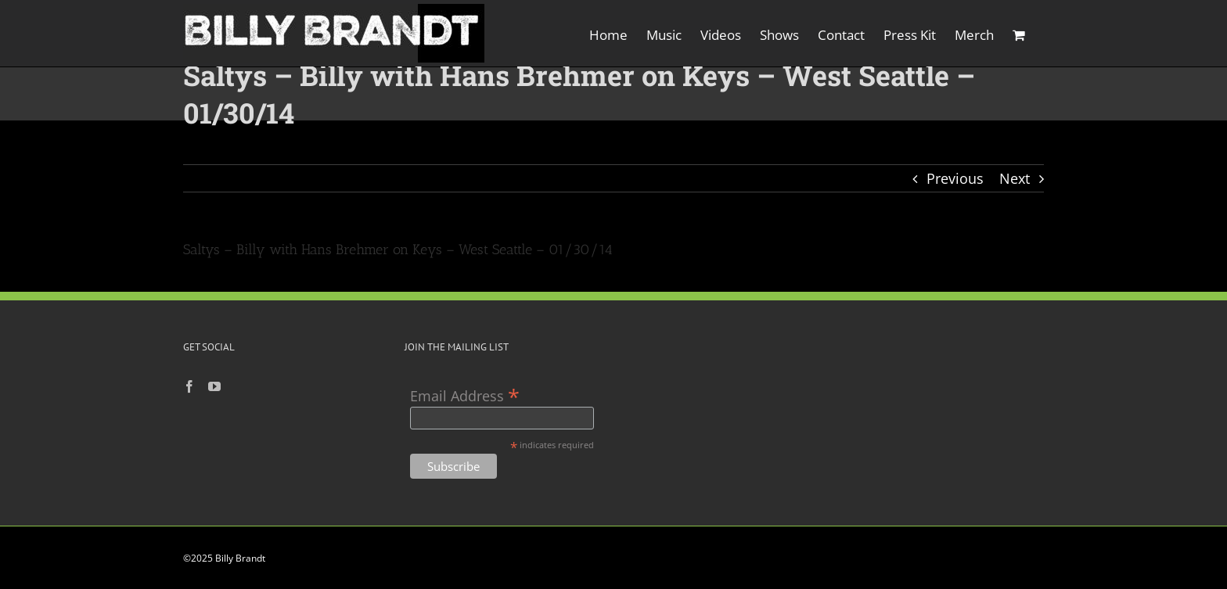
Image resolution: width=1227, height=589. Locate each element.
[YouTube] (214, 386)
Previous (955, 178)
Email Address (465, 394)
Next (1014, 178)
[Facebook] (189, 386)
